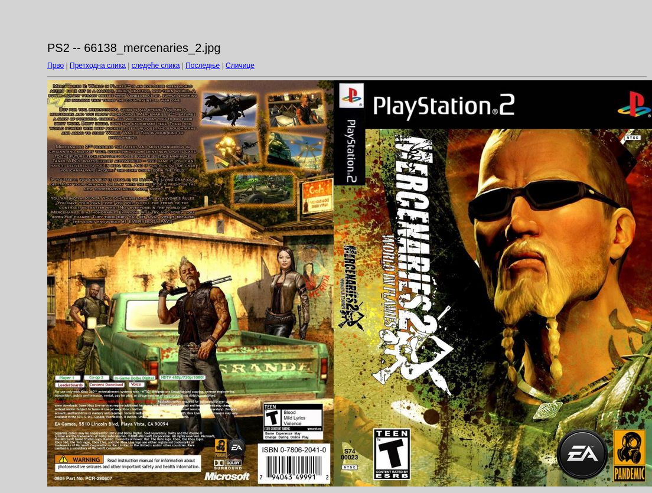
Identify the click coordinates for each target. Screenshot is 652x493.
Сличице (240, 65)
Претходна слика (98, 65)
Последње (202, 65)
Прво (55, 65)
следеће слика (156, 65)
